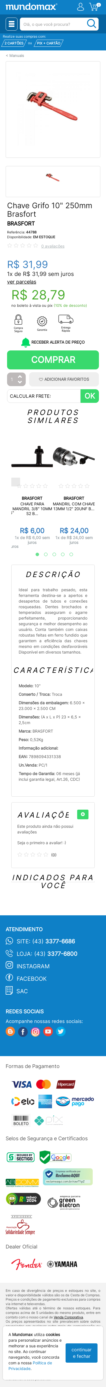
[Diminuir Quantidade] (20, 382)
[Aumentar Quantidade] (20, 376)
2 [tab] (43, 555)
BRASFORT (21, 223)
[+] (82, 814)
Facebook (32, 978)
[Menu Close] (12, 24)
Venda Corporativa (68, 1317)
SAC (22, 991)
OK (90, 396)
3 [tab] (51, 555)
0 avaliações (52, 246)
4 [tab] (60, 555)
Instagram (33, 966)
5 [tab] (68, 555)
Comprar (53, 359)
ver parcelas (21, 282)
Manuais (16, 56)
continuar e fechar (82, 1353)
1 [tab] (34, 555)
